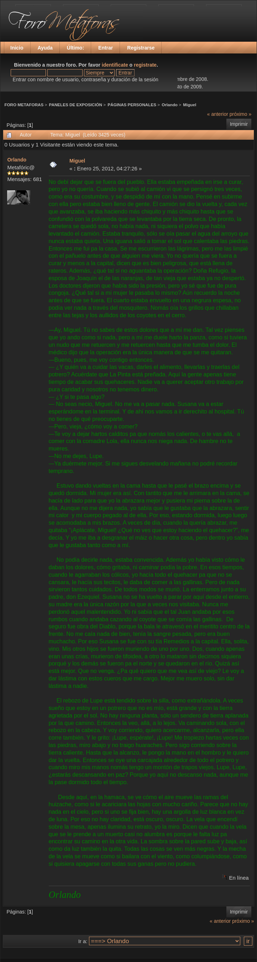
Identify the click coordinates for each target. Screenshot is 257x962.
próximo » (240, 114)
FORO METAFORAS (23, 104)
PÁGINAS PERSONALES (131, 104)
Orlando (170, 104)
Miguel (189, 104)
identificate (115, 65)
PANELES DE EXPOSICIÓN (75, 104)
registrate (145, 65)
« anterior (217, 114)
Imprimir (239, 124)
